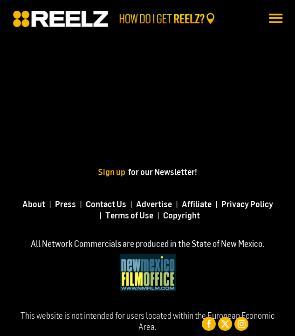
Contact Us (106, 203)
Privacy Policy (247, 203)
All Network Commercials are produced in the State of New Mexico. (147, 243)
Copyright (181, 215)
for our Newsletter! (162, 171)
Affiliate (197, 203)
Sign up (113, 171)
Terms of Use (129, 215)
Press (65, 203)
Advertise (154, 203)
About (33, 203)
